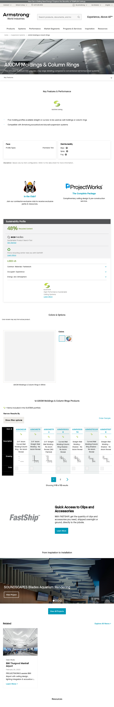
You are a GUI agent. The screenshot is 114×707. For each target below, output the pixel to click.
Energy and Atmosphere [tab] (17, 277)
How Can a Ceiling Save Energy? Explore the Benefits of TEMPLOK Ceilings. (57, 1)
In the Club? (30, 196)
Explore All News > (103, 624)
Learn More (11, 255)
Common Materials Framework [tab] (19, 266)
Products (11, 28)
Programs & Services (72, 28)
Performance (35, 28)
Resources (102, 28)
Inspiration (90, 28)
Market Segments (52, 28)
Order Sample (105, 418)
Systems (22, 28)
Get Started (11, 243)
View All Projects (57, 611)
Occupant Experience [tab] (15, 272)
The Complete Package (84, 196)
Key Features (8, 77)
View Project (12, 594)
